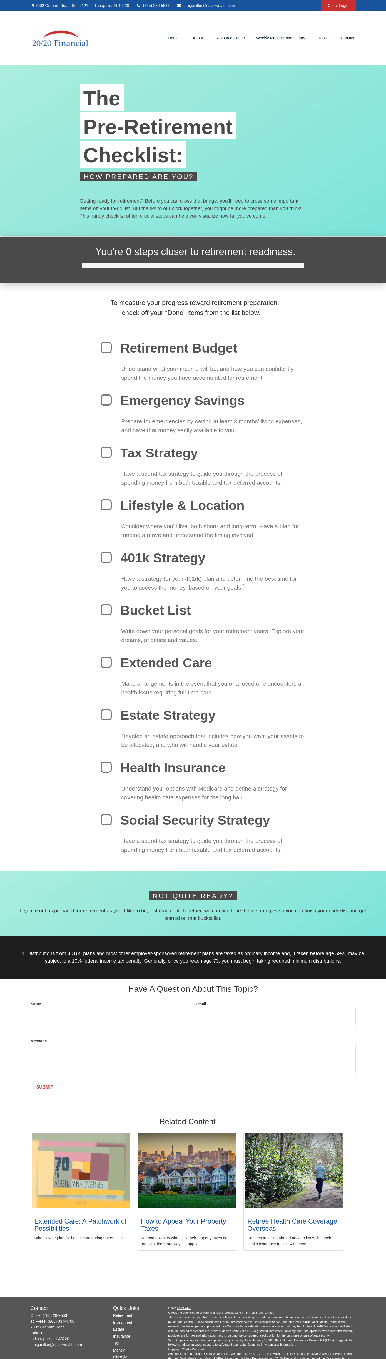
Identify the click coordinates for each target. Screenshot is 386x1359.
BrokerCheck (264, 1312)
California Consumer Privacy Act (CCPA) (307, 1340)
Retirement (122, 1315)
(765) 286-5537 (153, 5)
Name (36, 1004)
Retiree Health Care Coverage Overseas (292, 1224)
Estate (118, 1329)
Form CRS (184, 1308)
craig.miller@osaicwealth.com (205, 5)
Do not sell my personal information (271, 1344)
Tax (116, 1343)
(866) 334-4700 (61, 1321)
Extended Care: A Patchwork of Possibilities (80, 1224)
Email (201, 1004)
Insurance (121, 1336)
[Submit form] (45, 1087)
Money (119, 1350)
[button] (173, 38)
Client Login (338, 5)
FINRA (247, 1353)
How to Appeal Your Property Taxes (183, 1224)
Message (39, 1041)
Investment (122, 1322)
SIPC (256, 1353)
